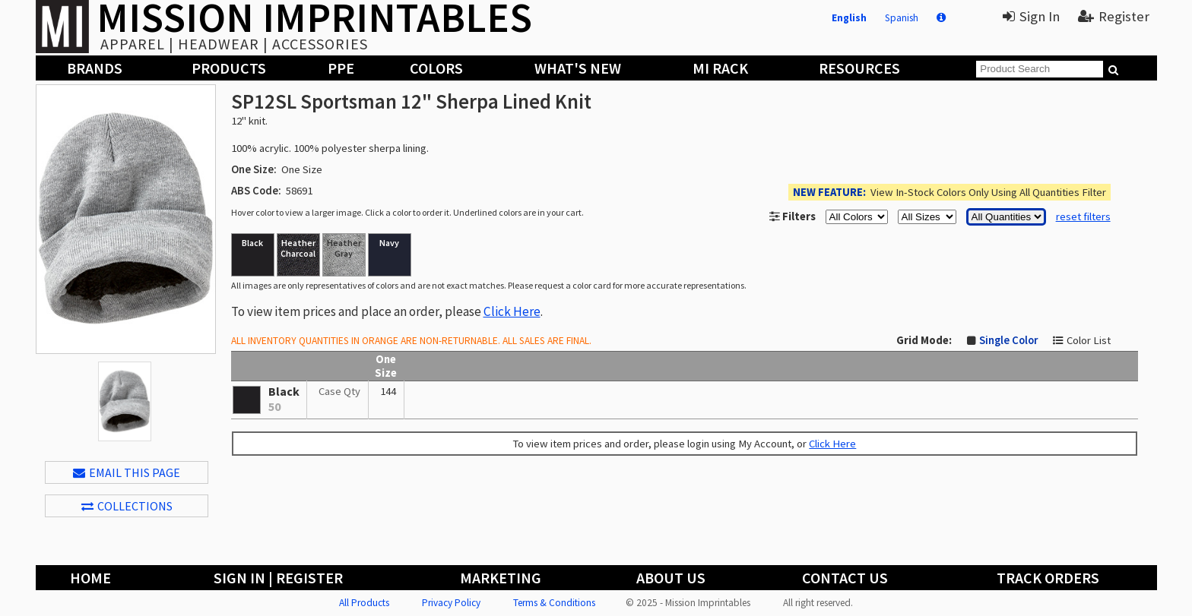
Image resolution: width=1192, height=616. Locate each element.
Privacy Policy (451, 602)
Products (229, 67)
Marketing (500, 577)
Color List (1089, 340)
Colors (436, 67)
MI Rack (720, 67)
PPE (341, 67)
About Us (670, 577)
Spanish (901, 17)
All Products (364, 602)
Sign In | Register (278, 577)
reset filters (1083, 216)
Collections (127, 505)
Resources (859, 67)
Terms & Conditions (554, 602)
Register (1113, 16)
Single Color (1008, 340)
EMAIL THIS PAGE (126, 472)
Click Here (512, 311)
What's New (577, 67)
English (849, 17)
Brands (94, 67)
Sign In (1031, 16)
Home (90, 577)
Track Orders (1048, 577)
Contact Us (845, 577)
